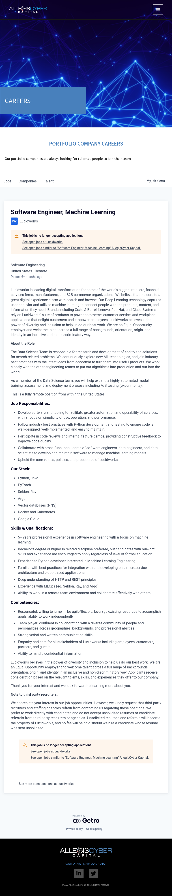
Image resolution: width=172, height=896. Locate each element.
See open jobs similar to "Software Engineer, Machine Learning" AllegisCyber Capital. (81, 248)
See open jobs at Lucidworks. (42, 242)
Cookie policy (94, 828)
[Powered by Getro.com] (86, 819)
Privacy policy (74, 828)
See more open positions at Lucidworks (46, 784)
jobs (7, 181)
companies (28, 181)
